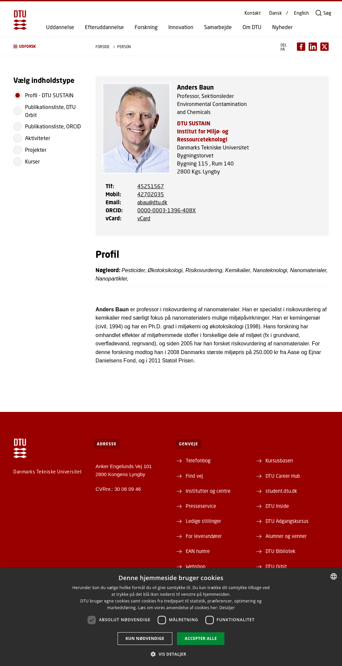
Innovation (180, 27)
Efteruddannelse (104, 27)
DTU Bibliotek (280, 551)
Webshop (195, 566)
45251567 (150, 186)
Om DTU (252, 27)
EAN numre (198, 551)
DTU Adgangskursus (287, 521)
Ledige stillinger (203, 521)
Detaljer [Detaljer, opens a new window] (227, 607)
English (301, 13)
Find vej (194, 476)
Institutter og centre (208, 491)
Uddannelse (60, 27)
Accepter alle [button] (201, 638)
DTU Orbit (276, 566)
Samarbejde (218, 27)
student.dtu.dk (281, 491)
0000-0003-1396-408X (166, 210)
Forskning (146, 27)
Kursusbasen (279, 460)
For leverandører (204, 536)
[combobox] (333, 576)
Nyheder (282, 27)
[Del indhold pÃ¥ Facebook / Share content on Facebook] (301, 46)
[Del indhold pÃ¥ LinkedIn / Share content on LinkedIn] (313, 46)
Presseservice (201, 506)
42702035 (150, 194)
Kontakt (252, 13)
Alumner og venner (286, 536)
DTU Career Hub (283, 476)
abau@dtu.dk (152, 202)
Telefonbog (198, 460)
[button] (47, 46)
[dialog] (171, 617)
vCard (143, 218)
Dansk (275, 13)
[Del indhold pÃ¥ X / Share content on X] (324, 46)
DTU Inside (277, 506)
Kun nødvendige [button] (145, 638)
